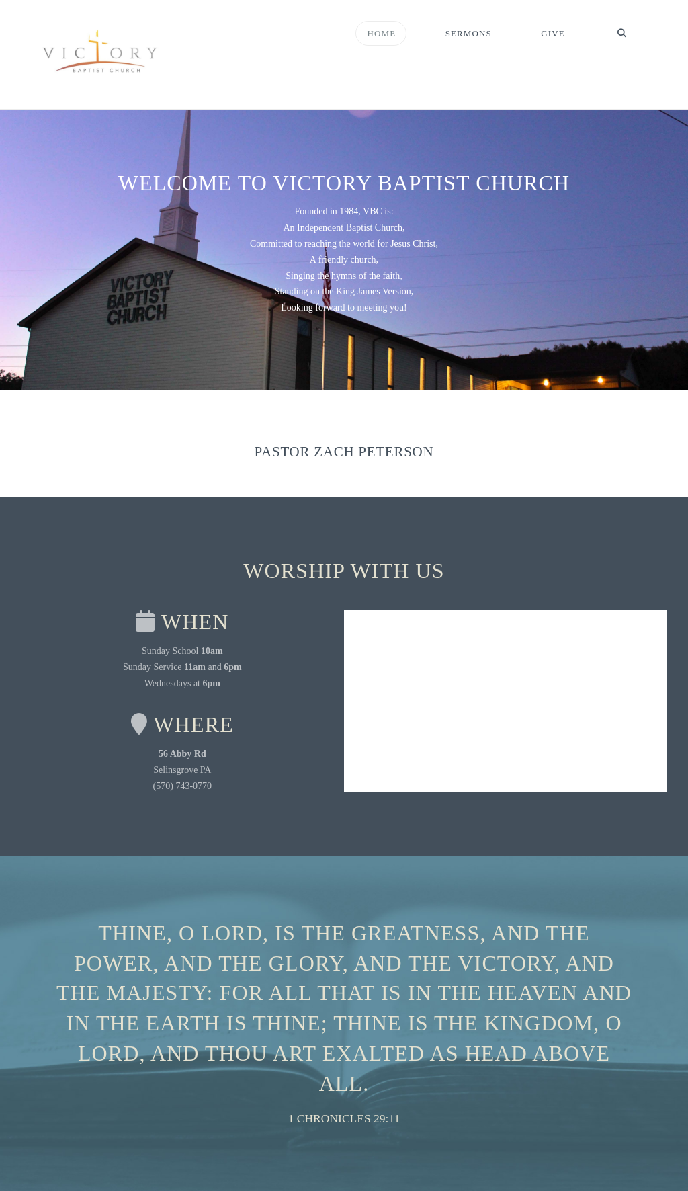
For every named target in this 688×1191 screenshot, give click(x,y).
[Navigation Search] (621, 33)
